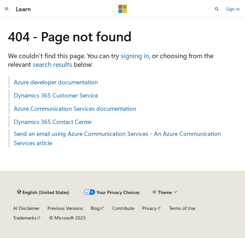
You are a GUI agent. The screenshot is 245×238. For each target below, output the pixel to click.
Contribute (123, 208)
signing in (135, 55)
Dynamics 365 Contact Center (53, 122)
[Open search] (216, 9)
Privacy (149, 208)
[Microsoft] (122, 9)
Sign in (233, 9)
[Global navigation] (6, 9)
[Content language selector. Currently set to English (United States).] (43, 192)
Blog (95, 208)
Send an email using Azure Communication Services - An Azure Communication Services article (117, 138)
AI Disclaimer (26, 208)
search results (52, 64)
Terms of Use (182, 208)
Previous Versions (65, 208)
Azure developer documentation (56, 82)
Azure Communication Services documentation (75, 108)
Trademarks (24, 218)
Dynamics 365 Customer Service (56, 95)
